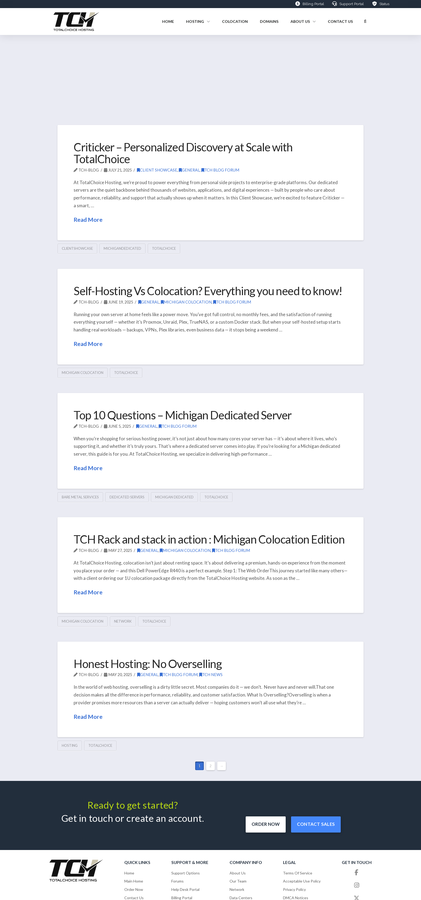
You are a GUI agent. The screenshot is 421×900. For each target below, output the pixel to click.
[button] (365, 21)
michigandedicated (122, 248)
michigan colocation (82, 372)
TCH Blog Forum (220, 170)
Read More (88, 219)
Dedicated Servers (127, 497)
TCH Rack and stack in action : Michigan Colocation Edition (209, 539)
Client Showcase (157, 170)
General (189, 170)
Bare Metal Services (80, 497)
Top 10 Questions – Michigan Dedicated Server (183, 415)
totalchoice (164, 248)
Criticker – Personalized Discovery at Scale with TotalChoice (183, 153)
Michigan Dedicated (174, 497)
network (123, 621)
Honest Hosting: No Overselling (148, 663)
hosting (70, 745)
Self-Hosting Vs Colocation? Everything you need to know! (208, 291)
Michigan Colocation (186, 302)
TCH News (211, 674)
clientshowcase (77, 248)
